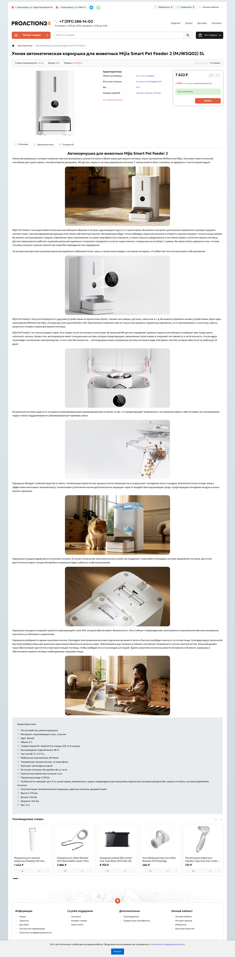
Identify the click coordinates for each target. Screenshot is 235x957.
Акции (22, 916)
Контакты (216, 23)
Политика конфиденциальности (35, 932)
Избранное (181, 924)
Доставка (202, 23)
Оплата (188, 23)
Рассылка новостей (184, 928)
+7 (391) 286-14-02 (76, 21)
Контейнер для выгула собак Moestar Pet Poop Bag (159, 859)
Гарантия (175, 23)
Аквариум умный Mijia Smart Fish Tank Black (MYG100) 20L (116, 859)
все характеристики (113, 100)
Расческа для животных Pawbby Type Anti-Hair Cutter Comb (201, 859)
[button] (19, 878)
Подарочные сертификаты (136, 920)
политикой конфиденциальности (168, 944)
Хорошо (118, 951)
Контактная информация (32, 928)
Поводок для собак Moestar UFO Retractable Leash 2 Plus (73, 859)
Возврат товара (79, 920)
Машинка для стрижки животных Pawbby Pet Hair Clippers (29, 859)
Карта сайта (77, 924)
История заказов (183, 920)
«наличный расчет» (202, 83)
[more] (48, 870)
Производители (131, 916)
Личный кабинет (183, 916)
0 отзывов (215, 63)
